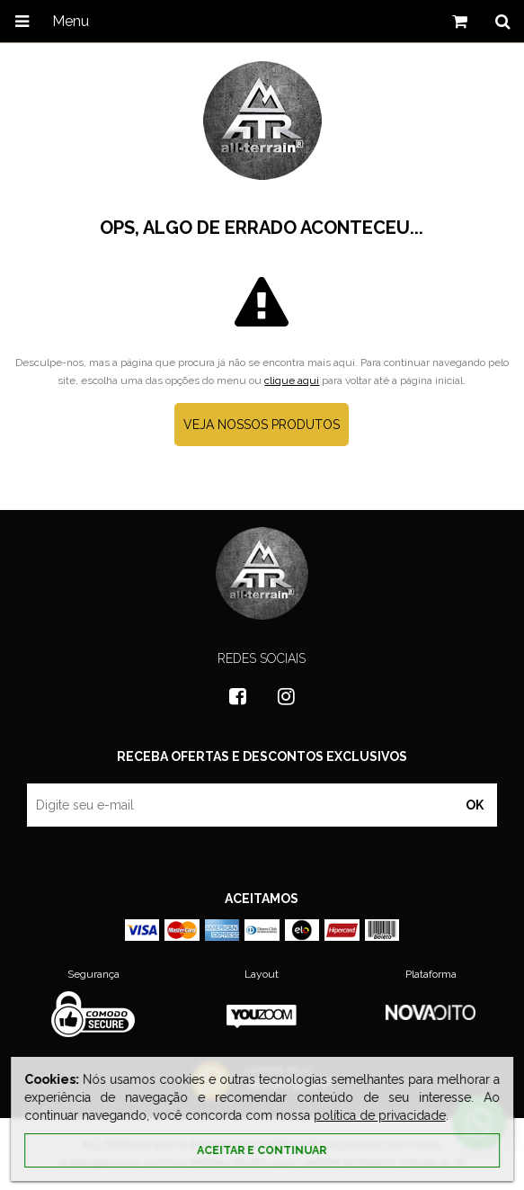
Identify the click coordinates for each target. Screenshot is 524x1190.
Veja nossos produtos (261, 424)
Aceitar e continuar (261, 1150)
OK (475, 805)
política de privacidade (380, 1115)
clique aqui (291, 380)
